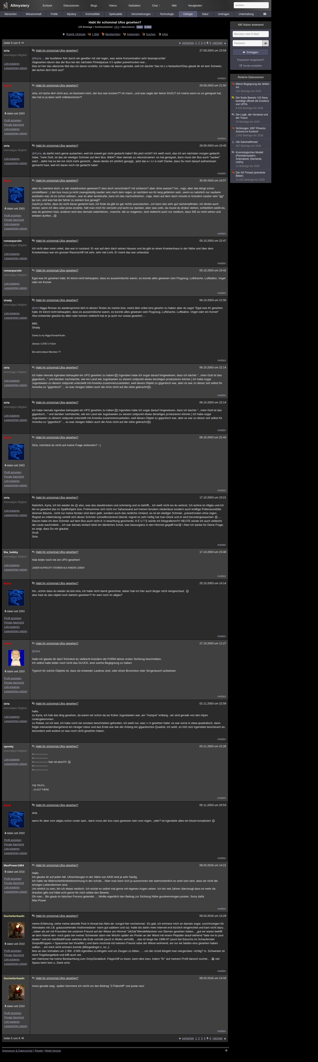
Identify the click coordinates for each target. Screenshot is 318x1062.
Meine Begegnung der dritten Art (251, 87)
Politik (54, 14)
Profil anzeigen (12, 120)
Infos (165, 34)
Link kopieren (12, 63)
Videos (113, 5)
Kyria (7, 85)
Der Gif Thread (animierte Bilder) (251, 176)
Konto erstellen (252, 65)
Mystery (71, 14)
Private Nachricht (14, 124)
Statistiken (134, 5)
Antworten (133, 34)
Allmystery (19, 5)
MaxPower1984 (14, 865)
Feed (139, 27)
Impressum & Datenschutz (17, 1050)
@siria (36, 651)
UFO (117, 26)
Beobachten (112, 34)
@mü (35, 308)
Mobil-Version (53, 1050)
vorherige (188, 43)
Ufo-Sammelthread (251, 144)
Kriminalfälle (93, 14)
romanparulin (13, 240)
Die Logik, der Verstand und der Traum (251, 118)
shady (8, 300)
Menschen (10, 14)
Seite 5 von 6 (14, 43)
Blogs (94, 5)
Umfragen (223, 14)
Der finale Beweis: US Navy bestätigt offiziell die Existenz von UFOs (251, 103)
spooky (9, 746)
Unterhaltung (246, 14)
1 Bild (95, 34)
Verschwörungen (141, 14)
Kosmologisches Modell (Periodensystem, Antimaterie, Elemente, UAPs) (251, 159)
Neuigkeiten (195, 5)
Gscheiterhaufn (14, 916)
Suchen (151, 34)
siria (7, 50)
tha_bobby (11, 552)
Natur (205, 14)
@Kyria (36, 58)
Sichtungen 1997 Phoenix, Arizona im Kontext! (251, 132)
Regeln (39, 1050)
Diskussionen (71, 5)
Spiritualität (115, 14)
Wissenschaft (33, 14)
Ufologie (188, 14)
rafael (7, 643)
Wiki (174, 5)
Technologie (167, 14)
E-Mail (148, 27)
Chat (156, 5)
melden (221, 78)
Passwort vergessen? (250, 59)
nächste (217, 43)
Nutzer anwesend (251, 24)
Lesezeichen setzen (15, 68)
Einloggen (252, 52)
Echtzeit (47, 5)
